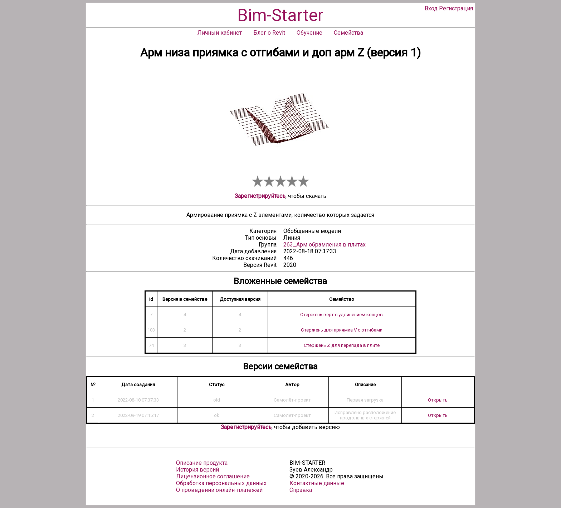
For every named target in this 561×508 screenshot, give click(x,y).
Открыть (438, 400)
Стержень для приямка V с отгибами (341, 330)
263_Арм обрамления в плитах (324, 244)
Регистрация (456, 8)
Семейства (348, 32)
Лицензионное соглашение (213, 476)
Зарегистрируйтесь (260, 196)
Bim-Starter (280, 15)
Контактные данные (316, 483)
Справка (300, 490)
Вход (431, 8)
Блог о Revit (269, 32)
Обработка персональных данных (221, 483)
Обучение (309, 32)
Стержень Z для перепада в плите (342, 345)
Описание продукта (202, 462)
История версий (197, 469)
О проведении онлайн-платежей (219, 490)
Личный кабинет (219, 32)
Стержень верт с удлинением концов (341, 314)
